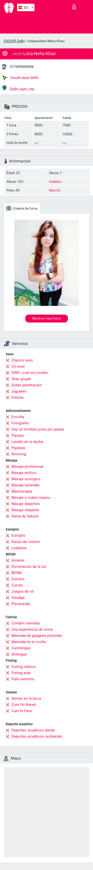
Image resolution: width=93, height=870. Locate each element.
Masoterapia (21, 491)
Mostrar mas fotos (46, 318)
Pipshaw (18, 448)
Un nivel (18, 366)
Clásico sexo (22, 360)
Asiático (55, 181)
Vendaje (18, 597)
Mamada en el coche (28, 642)
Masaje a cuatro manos (31, 497)
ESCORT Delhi (14, 41)
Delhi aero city (18, 88)
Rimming (18, 454)
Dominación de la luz (28, 566)
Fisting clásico (23, 666)
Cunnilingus (21, 648)
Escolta (17, 417)
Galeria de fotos (21, 208)
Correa (17, 585)
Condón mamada (25, 623)
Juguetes (19, 391)
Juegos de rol (22, 591)
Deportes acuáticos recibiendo (36, 736)
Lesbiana (18, 548)
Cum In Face (21, 711)
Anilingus (19, 654)
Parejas (17, 435)
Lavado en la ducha (27, 441)
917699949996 (22, 67)
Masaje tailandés (25, 485)
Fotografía (20, 423)
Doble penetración (26, 385)
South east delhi (20, 77)
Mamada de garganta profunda (36, 635)
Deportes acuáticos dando (33, 730)
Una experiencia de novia (32, 629)
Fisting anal (21, 673)
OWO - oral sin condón (29, 372)
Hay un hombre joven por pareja (37, 429)
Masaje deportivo (25, 504)
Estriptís (18, 535)
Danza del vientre (25, 542)
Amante (17, 560)
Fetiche (17, 397)
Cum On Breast (23, 704)
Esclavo (18, 579)
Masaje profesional (27, 466)
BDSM (16, 573)
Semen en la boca (26, 698)
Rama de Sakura (24, 516)
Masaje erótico (23, 473)
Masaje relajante (25, 510)
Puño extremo (22, 679)
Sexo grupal (21, 379)
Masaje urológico (25, 479)
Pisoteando (20, 604)
